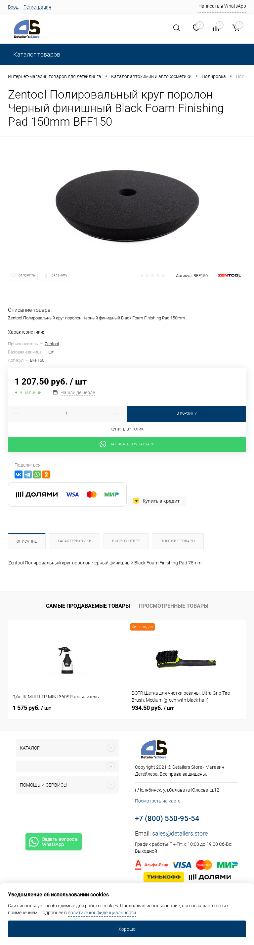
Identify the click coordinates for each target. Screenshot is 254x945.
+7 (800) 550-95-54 (167, 818)
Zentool (52, 343)
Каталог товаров (36, 54)
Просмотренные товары (173, 606)
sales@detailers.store (180, 833)
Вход (13, 7)
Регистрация (37, 7)
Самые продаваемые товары (88, 606)
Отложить (27, 275)
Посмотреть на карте (157, 800)
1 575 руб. (32, 707)
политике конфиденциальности (102, 912)
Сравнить (59, 275)
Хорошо (127, 929)
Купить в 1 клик (127, 429)
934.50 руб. (153, 707)
